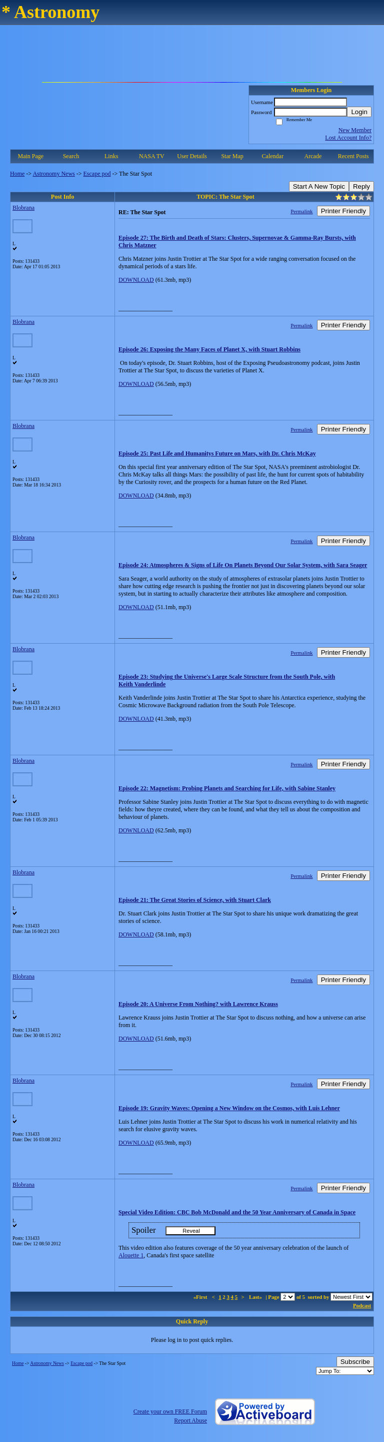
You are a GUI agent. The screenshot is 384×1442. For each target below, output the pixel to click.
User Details (192, 156)
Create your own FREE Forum (170, 1411)
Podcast (362, 1305)
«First (201, 1297)
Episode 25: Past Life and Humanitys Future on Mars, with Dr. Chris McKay (217, 453)
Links (111, 156)
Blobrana (23, 207)
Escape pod (97, 173)
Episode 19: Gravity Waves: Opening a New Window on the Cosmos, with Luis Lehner (229, 1108)
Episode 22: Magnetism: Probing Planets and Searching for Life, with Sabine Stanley (227, 788)
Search (71, 156)
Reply (361, 186)
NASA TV (151, 156)
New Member (355, 130)
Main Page (31, 156)
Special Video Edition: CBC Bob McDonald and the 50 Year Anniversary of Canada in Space (237, 1212)
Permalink (301, 211)
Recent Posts (353, 156)
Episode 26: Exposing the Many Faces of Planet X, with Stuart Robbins (209, 349)
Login (359, 112)
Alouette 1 (131, 1255)
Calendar (273, 156)
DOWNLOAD (136, 279)
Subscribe (355, 1361)
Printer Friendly (343, 211)
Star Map (232, 156)
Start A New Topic (319, 186)
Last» (256, 1297)
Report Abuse (190, 1420)
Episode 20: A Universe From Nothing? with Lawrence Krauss (198, 1004)
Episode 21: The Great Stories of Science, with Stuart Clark (194, 899)
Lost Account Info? (348, 137)
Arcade (313, 156)
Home (17, 173)
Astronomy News (53, 173)
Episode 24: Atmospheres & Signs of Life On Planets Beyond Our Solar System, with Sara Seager (242, 565)
